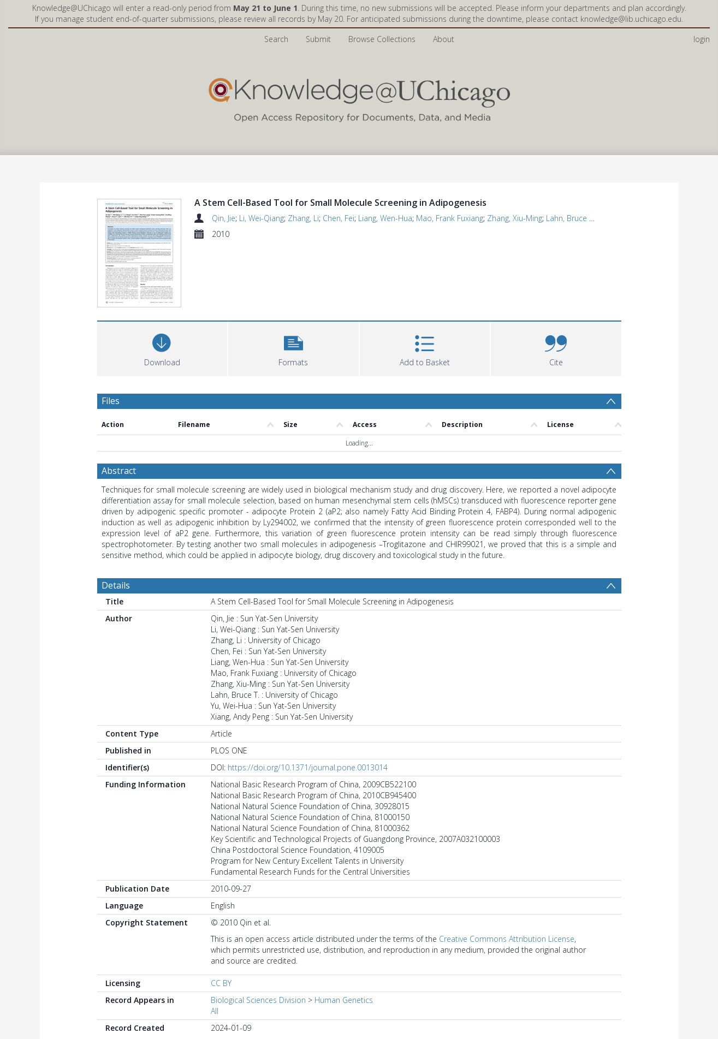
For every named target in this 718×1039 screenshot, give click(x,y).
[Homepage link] (359, 97)
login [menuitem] (701, 39)
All (214, 1011)
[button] (293, 347)
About (443, 39)
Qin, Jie (223, 218)
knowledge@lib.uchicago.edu (630, 19)
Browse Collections (382, 39)
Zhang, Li (303, 218)
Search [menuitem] (276, 39)
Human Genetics (344, 1000)
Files (111, 401)
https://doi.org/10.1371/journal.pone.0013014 (308, 767)
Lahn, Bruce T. (570, 218)
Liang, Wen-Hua (385, 218)
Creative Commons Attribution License (506, 939)
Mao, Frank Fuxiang (449, 218)
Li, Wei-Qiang (261, 218)
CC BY (221, 983)
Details (116, 585)
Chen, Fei (338, 218)
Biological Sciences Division (258, 1000)
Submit (318, 39)
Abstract (119, 471)
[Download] (162, 347)
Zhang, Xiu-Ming (514, 218)
